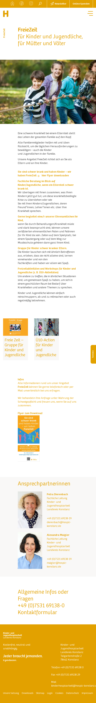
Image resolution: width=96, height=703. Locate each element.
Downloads (27, 693)
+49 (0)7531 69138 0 (72, 667)
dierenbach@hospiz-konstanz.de (59, 524)
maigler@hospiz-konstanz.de (57, 565)
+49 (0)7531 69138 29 (68, 675)
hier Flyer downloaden (55, 175)
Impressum (87, 693)
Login (50, 693)
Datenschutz (72, 693)
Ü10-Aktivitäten (48, 272)
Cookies (59, 693)
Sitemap (40, 693)
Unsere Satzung (11, 693)
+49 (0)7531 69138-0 (41, 606)
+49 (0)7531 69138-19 (59, 518)
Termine (93, 354)
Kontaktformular (37, 613)
